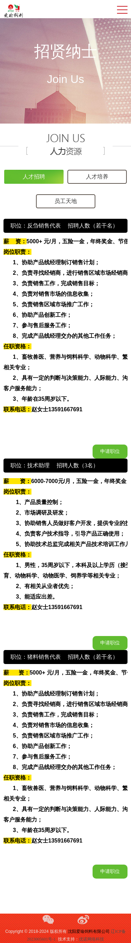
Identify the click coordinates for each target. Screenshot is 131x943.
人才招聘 (34, 177)
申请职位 (110, 451)
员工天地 (65, 201)
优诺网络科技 (91, 939)
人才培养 (97, 177)
